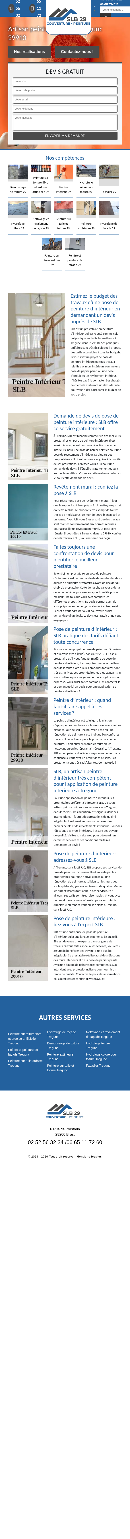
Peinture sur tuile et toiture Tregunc (60, 1068)
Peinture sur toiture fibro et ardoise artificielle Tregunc (24, 1038)
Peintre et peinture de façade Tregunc (23, 1052)
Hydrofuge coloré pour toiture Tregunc (101, 1057)
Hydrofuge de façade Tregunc (61, 1034)
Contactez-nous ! (77, 51)
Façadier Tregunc (98, 1065)
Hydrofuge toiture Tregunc (98, 1046)
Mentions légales (89, 1156)
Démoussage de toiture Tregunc (63, 1046)
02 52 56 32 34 (46, 1142)
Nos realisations (29, 51)
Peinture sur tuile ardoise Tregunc (25, 1063)
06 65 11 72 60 (84, 1142)
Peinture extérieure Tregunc (60, 1057)
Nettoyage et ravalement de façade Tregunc (103, 1034)
